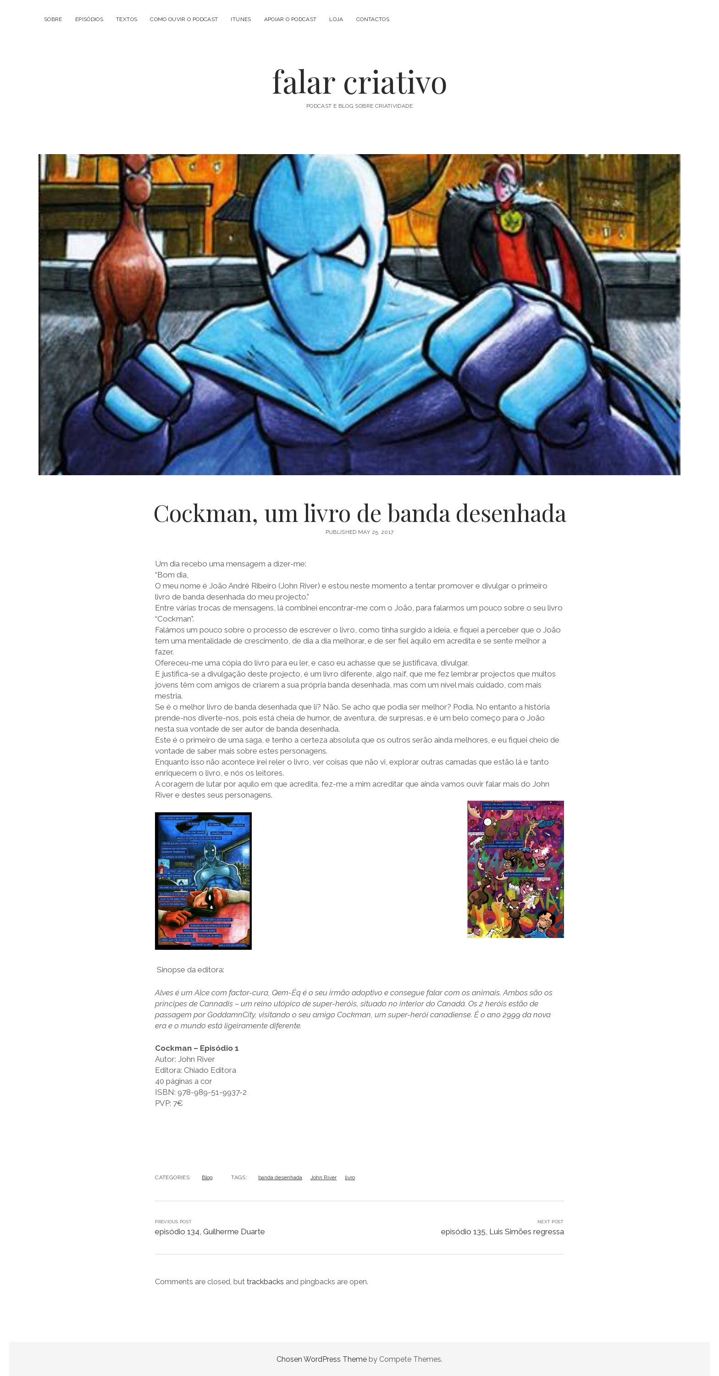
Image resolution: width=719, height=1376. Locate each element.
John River (323, 1177)
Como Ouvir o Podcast (184, 19)
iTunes (241, 19)
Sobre (53, 19)
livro (350, 1177)
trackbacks (265, 1281)
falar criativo (360, 81)
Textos (126, 19)
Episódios (89, 19)
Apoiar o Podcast (290, 19)
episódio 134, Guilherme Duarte (210, 1231)
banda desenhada (280, 1177)
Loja (336, 19)
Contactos (372, 19)
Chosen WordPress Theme (322, 1359)
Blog (207, 1177)
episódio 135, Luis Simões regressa (502, 1231)
